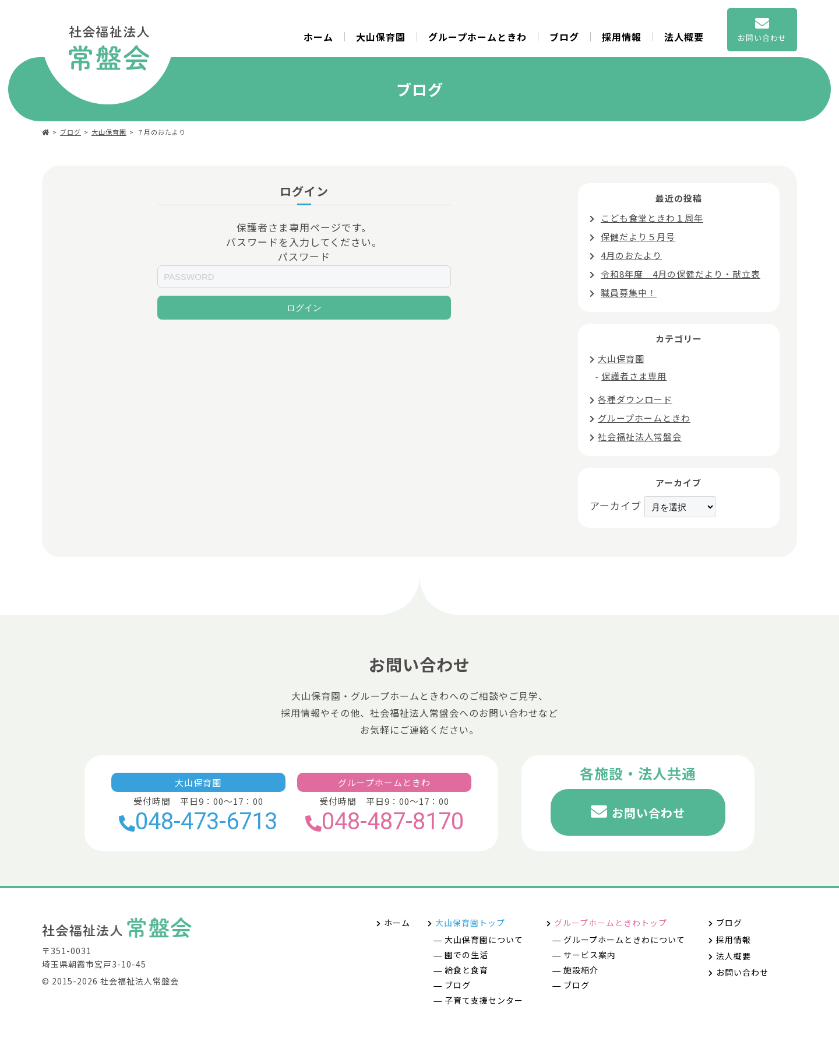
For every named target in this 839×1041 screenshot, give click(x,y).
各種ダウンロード (635, 399)
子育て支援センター (484, 1000)
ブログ (564, 36)
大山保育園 (381, 36)
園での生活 (466, 955)
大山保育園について (484, 939)
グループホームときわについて (624, 939)
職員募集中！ (629, 292)
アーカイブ (615, 505)
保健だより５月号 (638, 236)
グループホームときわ (477, 36)
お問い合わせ (648, 812)
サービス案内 (589, 955)
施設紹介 (580, 970)
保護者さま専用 (634, 376)
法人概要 (684, 36)
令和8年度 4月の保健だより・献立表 (680, 274)
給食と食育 (466, 970)
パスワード (304, 256)
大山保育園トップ (470, 922)
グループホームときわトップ (610, 922)
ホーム (318, 36)
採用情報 (621, 36)
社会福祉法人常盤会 (640, 436)
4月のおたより (631, 255)
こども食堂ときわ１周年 (652, 218)
